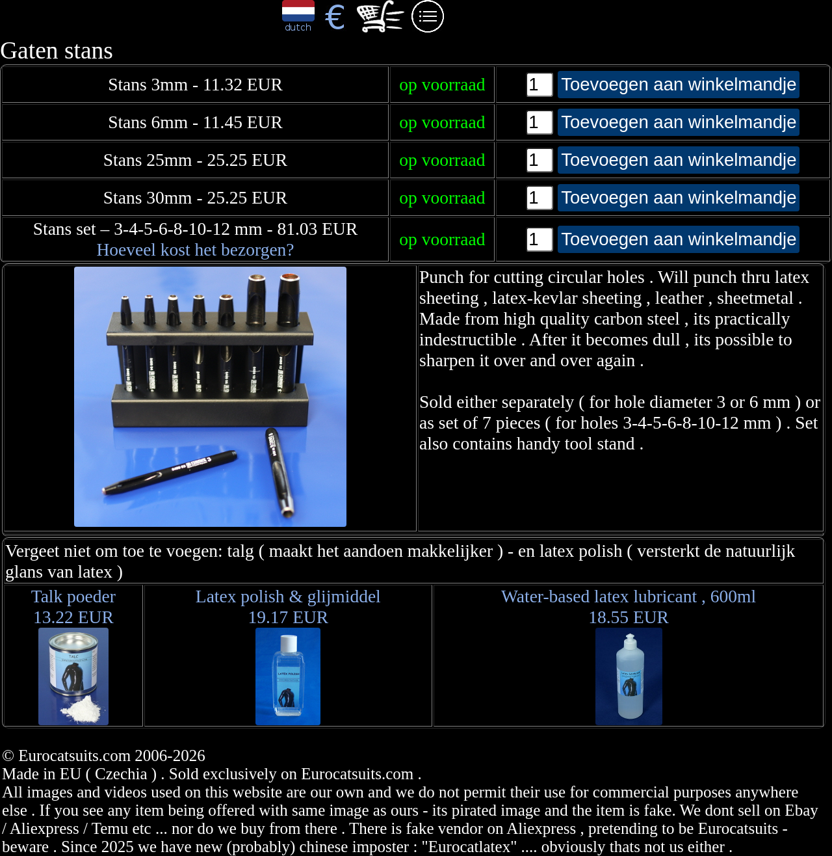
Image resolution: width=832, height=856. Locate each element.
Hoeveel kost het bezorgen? (195, 249)
